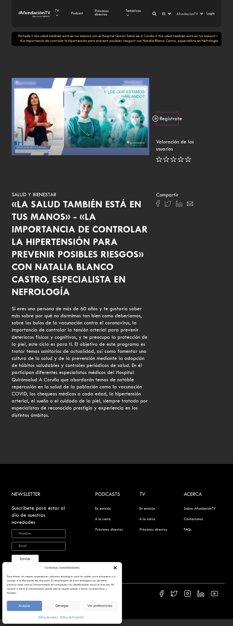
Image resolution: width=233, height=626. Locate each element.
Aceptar (24, 606)
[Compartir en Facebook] (158, 204)
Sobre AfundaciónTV (200, 508)
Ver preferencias (99, 606)
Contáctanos (193, 519)
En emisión (103, 508)
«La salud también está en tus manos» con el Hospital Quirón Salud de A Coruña (94, 36)
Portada (24, 36)
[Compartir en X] (167, 205)
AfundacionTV (187, 14)
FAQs (188, 529)
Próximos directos (109, 529)
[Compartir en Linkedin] (179, 205)
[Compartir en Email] (190, 205)
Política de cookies (48, 617)
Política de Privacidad (72, 617)
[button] (115, 567)
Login (210, 13)
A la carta (103, 519)
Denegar (62, 606)
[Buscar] (154, 14)
